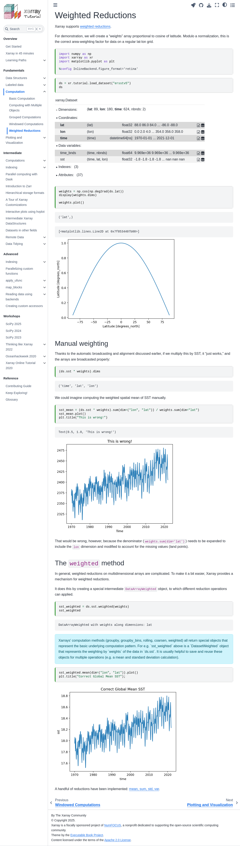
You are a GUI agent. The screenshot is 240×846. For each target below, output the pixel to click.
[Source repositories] (201, 5)
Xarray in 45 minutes (20, 53)
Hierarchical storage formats (25, 193)
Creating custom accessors (24, 306)
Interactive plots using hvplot (25, 211)
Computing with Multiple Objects (25, 107)
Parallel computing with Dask (21, 176)
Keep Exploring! (16, 393)
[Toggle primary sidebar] (55, 5)
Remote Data (15, 237)
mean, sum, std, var (144, 789)
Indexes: (68, 167)
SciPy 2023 (13, 337)
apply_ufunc (14, 280)
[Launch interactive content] (193, 5)
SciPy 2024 (13, 330)
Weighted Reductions (24, 130)
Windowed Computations (26, 124)
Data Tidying (14, 244)
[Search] (23, 29)
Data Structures (16, 78)
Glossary (12, 399)
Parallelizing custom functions (19, 271)
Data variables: (69, 145)
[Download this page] (209, 5)
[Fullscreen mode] (217, 5)
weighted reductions (95, 26)
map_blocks (14, 287)
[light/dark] (225, 4)
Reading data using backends (19, 296)
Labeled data (14, 85)
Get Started (13, 46)
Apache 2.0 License (117, 840)
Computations (15, 160)
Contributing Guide (18, 386)
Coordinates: (68, 118)
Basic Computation (22, 98)
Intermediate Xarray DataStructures (19, 221)
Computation (15, 91)
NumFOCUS (112, 825)
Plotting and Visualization (14, 140)
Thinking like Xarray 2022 (19, 347)
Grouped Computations (25, 117)
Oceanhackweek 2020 (21, 356)
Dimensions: (67, 109)
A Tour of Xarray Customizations (17, 202)
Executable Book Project (86, 835)
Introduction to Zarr (19, 186)
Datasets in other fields (21, 230)
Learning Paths (16, 60)
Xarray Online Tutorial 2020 (20, 365)
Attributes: (70, 175)
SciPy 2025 (13, 324)
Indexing (11, 167)
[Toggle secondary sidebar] (233, 5)
